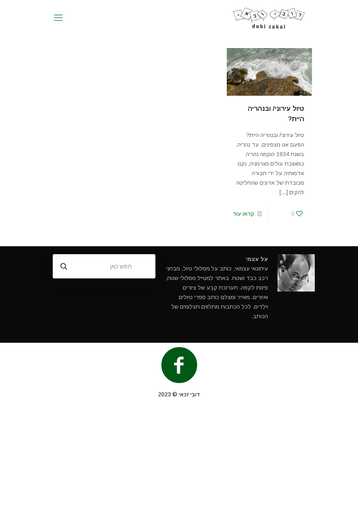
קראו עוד (243, 213)
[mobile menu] (58, 18)
